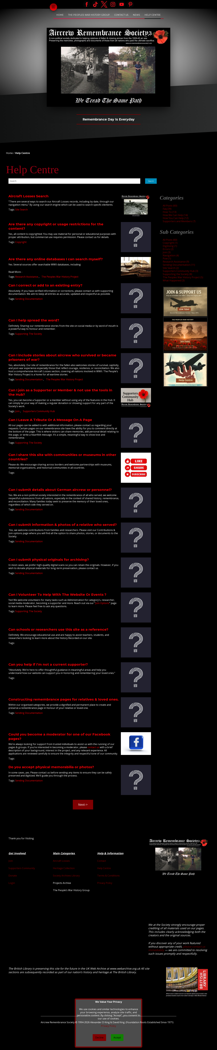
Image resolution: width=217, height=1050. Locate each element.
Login (11, 883)
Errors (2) (168, 249)
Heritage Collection (64, 868)
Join (17, 411)
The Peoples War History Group (89, 15)
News (136, 15)
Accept (117, 1037)
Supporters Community (21, 868)
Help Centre (153, 15)
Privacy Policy (104, 883)
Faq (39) (167, 208)
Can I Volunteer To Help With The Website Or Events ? (57, 594)
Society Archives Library (66, 875)
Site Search (21, 209)
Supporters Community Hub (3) (180, 271)
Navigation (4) (171, 255)
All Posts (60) (170, 205)
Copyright (21, 242)
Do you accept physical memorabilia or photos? (51, 767)
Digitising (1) (170, 246)
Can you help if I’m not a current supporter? (48, 664)
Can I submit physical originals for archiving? (48, 559)
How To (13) (169, 212)
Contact (101, 860)
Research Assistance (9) (176, 261)
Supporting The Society (28, 333)
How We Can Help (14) (175, 215)
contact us (93, 747)
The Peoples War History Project (59, 276)
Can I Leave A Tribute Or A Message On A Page (50, 420)
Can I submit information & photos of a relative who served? (62, 525)
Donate (12, 875)
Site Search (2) (171, 268)
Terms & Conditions (108, 875)
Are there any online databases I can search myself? (55, 259)
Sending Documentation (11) (179, 264)
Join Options (102, 603)
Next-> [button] (83, 805)
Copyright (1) (170, 242)
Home (60, 15)
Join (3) (167, 252)
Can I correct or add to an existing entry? (45, 285)
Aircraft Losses (61, 860)
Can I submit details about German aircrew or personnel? (60, 490)
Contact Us (121, 15)
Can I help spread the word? (33, 320)
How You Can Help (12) (176, 218)
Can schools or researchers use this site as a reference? (58, 629)
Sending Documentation (29, 298)
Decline (99, 1037)
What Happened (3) (174, 280)
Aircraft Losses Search (28, 196)
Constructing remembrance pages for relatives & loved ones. (63, 699)
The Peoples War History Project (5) (183, 277)
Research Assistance (27, 276)
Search (151, 181)
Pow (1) (167, 258)
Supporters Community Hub (39, 411)
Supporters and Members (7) (179, 221)
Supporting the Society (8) (177, 274)
